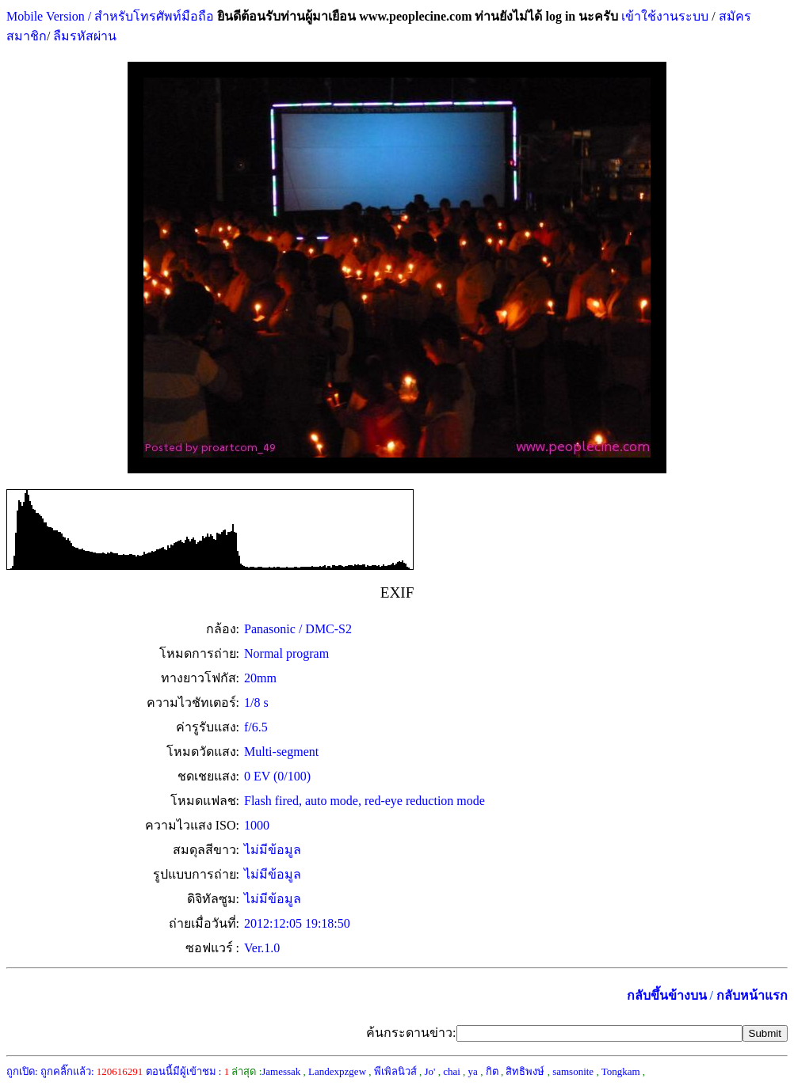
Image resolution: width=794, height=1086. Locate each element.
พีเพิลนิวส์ (395, 1071)
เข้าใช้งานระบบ (663, 16)
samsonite (573, 1071)
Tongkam (620, 1071)
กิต (492, 1071)
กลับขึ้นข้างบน (667, 995)
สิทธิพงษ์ (525, 1071)
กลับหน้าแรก (752, 995)
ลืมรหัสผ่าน (83, 36)
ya (473, 1071)
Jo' (430, 1071)
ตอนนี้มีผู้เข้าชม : (188, 1071)
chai (451, 1071)
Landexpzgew (337, 1071)
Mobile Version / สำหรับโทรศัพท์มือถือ (110, 16)
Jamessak (280, 1071)
